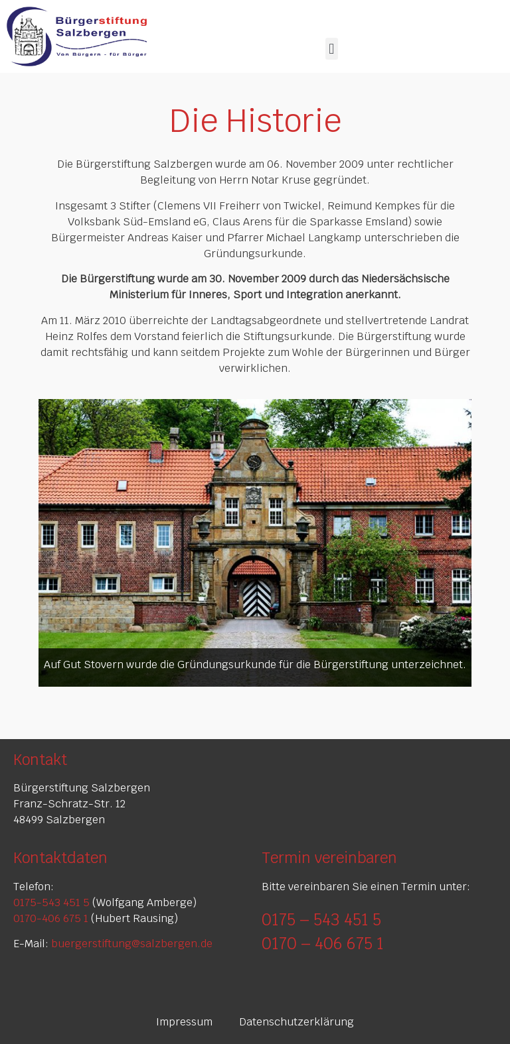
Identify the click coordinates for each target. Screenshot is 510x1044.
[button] (331, 49)
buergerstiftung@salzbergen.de (131, 944)
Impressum (184, 1022)
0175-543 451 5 (51, 902)
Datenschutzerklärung (296, 1022)
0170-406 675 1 (50, 918)
